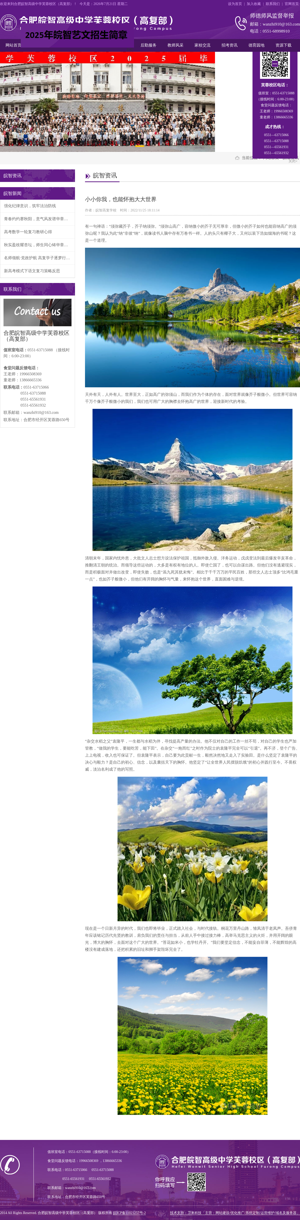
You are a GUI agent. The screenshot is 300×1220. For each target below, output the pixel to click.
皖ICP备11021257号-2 (129, 1213)
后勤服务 (148, 45)
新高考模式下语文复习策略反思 (32, 271)
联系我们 (273, 4)
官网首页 (292, 4)
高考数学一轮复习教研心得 (28, 232)
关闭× (129, 48)
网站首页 (14, 45)
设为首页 (235, 4)
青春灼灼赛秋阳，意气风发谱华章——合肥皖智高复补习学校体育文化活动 (39, 219)
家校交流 (202, 45)
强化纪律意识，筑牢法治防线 (30, 206)
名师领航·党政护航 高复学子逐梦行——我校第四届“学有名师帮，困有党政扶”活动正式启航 (39, 258)
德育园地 (256, 45)
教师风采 (176, 45)
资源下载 (284, 45)
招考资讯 (230, 45)
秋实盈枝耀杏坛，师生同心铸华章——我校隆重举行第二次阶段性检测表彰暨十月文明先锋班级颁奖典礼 (39, 245)
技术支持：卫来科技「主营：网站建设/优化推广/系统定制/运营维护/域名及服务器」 (235, 1213)
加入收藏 (254, 4)
